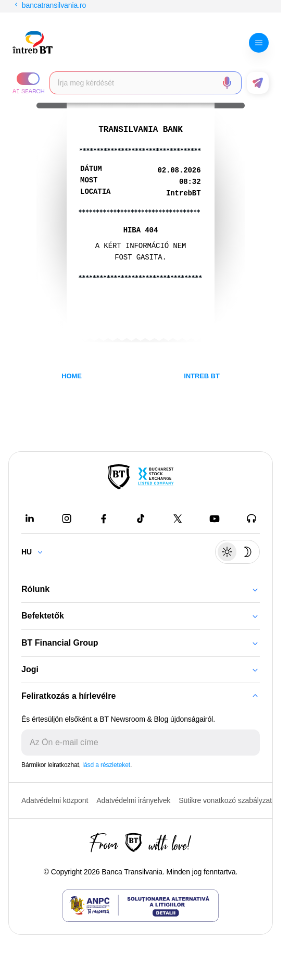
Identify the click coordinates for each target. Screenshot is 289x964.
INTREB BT (202, 376)
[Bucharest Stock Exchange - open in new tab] (155, 476)
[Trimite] (251, 743)
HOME (71, 376)
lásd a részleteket (106, 765)
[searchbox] (137, 83)
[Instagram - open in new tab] (66, 518)
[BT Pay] (119, 476)
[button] (28, 82)
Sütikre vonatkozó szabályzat (225, 800)
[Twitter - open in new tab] (177, 518)
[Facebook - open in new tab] (103, 518)
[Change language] (36, 551)
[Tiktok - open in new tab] (140, 518)
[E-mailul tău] (132, 743)
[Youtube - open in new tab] (214, 518)
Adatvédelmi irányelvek (133, 800)
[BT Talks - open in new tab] (251, 518)
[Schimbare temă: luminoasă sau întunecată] (237, 552)
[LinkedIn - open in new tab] (29, 518)
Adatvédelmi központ (54, 800)
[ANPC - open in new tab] (140, 905)
